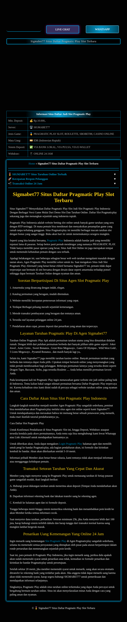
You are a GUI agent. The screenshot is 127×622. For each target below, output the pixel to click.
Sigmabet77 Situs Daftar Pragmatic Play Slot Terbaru (63, 41)
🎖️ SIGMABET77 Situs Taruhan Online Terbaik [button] (62, 174)
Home (32, 163)
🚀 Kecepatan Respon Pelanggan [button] (62, 179)
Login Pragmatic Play (70, 443)
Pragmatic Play (55, 240)
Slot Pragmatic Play (55, 541)
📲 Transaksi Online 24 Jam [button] (62, 183)
